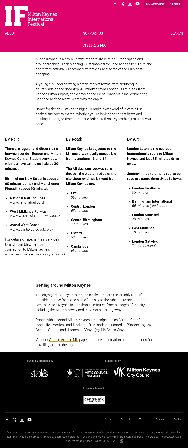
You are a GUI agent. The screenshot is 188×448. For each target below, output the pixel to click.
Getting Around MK (63, 340)
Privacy (160, 419)
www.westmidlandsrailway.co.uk (35, 216)
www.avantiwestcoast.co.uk (31, 229)
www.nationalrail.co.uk (27, 202)
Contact (125, 419)
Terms (143, 419)
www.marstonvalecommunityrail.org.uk (35, 254)
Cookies (178, 419)
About (108, 419)
